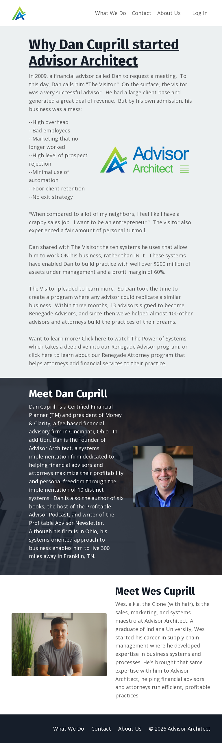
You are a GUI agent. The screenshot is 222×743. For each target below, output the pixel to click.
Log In (200, 13)
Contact (141, 13)
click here (41, 354)
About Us (169, 13)
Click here (94, 338)
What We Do (110, 13)
